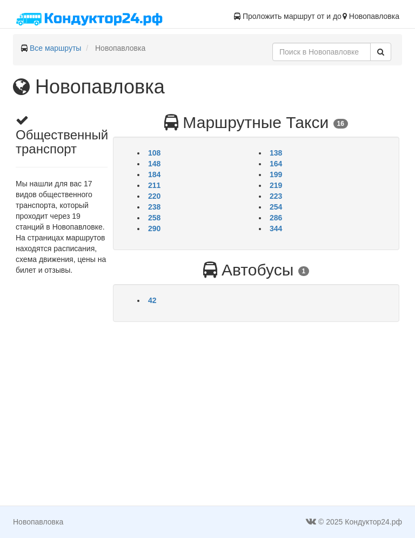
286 (276, 217)
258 (154, 217)
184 (154, 174)
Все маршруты (56, 48)
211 (154, 185)
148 (154, 163)
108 (154, 153)
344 (276, 228)
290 (154, 228)
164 (276, 163)
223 (276, 196)
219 (276, 185)
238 (154, 207)
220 (154, 196)
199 (276, 174)
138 (276, 153)
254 (276, 207)
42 (152, 300)
